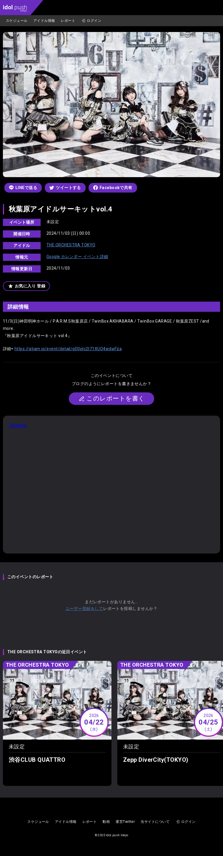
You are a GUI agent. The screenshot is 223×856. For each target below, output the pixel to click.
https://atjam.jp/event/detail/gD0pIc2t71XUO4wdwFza (68, 348)
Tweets (18, 425)
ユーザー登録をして (84, 608)
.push (15, 8)
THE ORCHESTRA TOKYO (71, 245)
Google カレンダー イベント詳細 (77, 256)
